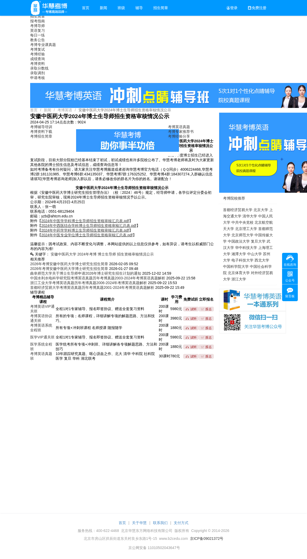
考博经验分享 (179, 136)
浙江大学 (238, 279)
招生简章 (160, 8)
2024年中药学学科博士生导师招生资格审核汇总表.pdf (85, 230)
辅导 (139, 8)
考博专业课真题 (43, 45)
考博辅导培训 (41, 127)
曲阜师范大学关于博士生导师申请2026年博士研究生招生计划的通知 (85, 273)
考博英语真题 (179, 127)
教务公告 (37, 40)
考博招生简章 (41, 136)
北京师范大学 (242, 235)
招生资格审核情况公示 (135, 254)
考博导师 (37, 26)
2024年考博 (87, 254)
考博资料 (37, 63)
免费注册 (257, 8)
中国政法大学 (239, 241)
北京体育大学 (239, 273)
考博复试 (37, 49)
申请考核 (37, 78)
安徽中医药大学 (63, 254)
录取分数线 (39, 68)
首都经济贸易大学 (237, 210)
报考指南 (37, 21)
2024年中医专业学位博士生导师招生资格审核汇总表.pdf (87, 235)
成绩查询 (37, 59)
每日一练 (37, 35)
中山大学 (254, 254)
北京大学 (260, 210)
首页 (85, 8)
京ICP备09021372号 (207, 538)
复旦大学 (258, 241)
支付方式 (181, 523)
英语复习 (37, 30)
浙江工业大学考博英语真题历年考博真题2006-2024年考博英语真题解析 (88, 283)
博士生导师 (107, 254)
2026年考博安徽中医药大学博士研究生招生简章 (69, 264)
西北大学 (262, 260)
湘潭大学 (238, 254)
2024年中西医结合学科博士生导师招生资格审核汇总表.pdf (88, 225)
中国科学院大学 (236, 266)
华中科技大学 (246, 247)
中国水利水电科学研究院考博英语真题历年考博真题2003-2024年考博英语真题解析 (97, 278)
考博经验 (37, 54)
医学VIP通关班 (42, 337)
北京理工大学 (246, 229)
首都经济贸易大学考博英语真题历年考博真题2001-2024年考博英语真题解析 (92, 287)
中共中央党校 (242, 222)
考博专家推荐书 (181, 131)
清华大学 (249, 216)
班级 (121, 8)
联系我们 (160, 523)
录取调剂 (37, 73)
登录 (231, 8)
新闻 (103, 8)
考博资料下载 (41, 131)
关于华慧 (139, 523)
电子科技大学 (242, 260)
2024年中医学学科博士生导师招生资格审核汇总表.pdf (85, 221)
